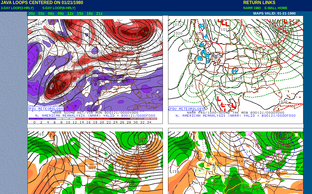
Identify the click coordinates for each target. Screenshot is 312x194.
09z (61, 13)
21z (99, 13)
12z (70, 13)
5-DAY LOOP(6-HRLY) (59, 8)
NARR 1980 (252, 8)
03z (41, 13)
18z (89, 13)
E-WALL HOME (275, 8)
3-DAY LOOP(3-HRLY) (17, 8)
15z (80, 13)
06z (51, 13)
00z (31, 13)
